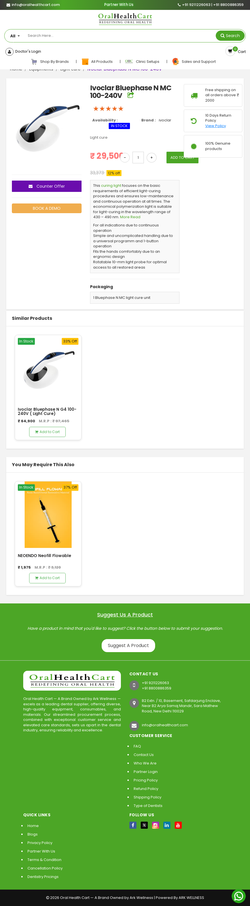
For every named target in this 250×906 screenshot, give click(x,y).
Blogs (32, 834)
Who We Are (145, 763)
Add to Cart (47, 431)
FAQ (137, 746)
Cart (241, 51)
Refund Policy (146, 788)
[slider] (108, 108)
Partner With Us (118, 5)
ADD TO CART (182, 157)
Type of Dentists (148, 805)
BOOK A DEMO (47, 208)
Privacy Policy (39, 842)
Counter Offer (47, 186)
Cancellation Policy (45, 868)
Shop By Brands (50, 61)
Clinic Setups (142, 61)
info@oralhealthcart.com (165, 725)
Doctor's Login (27, 51)
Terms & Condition (44, 859)
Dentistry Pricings (43, 876)
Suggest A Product (128, 645)
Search (233, 35)
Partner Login (146, 771)
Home (33, 825)
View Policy (215, 125)
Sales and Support (194, 61)
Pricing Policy (146, 780)
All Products (97, 61)
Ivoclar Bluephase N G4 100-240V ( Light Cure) (47, 411)
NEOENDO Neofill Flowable (44, 555)
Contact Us (144, 754)
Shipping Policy (147, 797)
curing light (111, 185)
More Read (130, 217)
